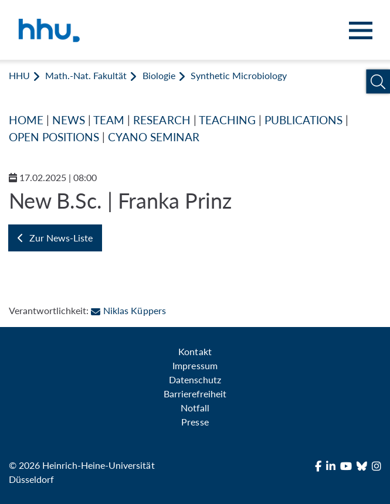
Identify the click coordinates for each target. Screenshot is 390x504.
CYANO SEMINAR (153, 137)
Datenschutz (195, 379)
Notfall (195, 407)
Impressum (194, 365)
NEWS (68, 120)
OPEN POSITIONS (54, 137)
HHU (19, 75)
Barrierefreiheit (195, 393)
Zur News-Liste (55, 237)
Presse (194, 421)
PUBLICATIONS (303, 120)
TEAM (108, 120)
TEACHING (227, 120)
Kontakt (194, 351)
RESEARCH (161, 120)
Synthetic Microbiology (239, 75)
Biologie (159, 75)
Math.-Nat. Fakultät (86, 75)
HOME (26, 120)
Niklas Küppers (128, 310)
